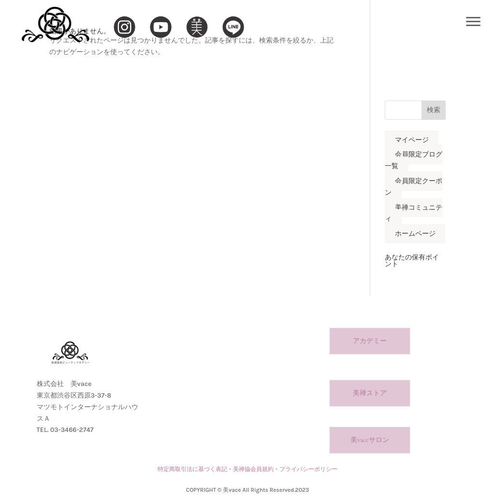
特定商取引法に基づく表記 (192, 469)
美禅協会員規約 (253, 469)
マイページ (412, 140)
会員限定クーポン (413, 187)
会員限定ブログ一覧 (413, 161)
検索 (433, 110)
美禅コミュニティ (413, 213)
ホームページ (415, 234)
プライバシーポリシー (308, 469)
